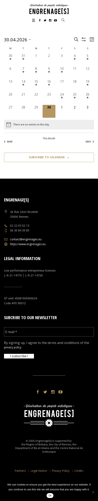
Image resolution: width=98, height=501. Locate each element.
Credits (78, 471)
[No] (93, 492)
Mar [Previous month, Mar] (8, 141)
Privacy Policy (60, 471)
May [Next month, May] (90, 141)
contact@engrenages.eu (26, 239)
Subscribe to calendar (47, 157)
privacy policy (12, 347)
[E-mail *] (49, 331)
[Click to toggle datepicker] (17, 39)
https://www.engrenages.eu (28, 244)
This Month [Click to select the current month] (49, 138)
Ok (50, 495)
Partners (20, 471)
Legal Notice (39, 471)
